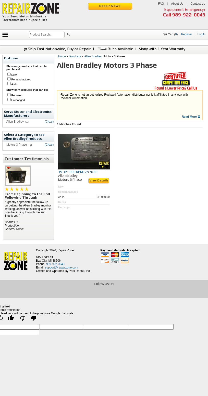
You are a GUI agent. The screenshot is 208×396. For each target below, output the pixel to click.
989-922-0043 (189, 14)
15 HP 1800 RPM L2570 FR (78, 172)
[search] (47, 34)
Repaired (16, 95)
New (14, 74)
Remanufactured (21, 79)
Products (75, 56)
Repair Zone (66, 250)
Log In (201, 34)
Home (62, 56)
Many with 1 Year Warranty (161, 49)
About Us (177, 3)
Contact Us (198, 3)
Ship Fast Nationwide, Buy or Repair (57, 49)
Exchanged (18, 100)
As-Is (14, 84)
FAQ (161, 3)
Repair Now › (110, 6)
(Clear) (49, 121)
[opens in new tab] (68, 294)
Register (186, 34)
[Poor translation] (28, 319)
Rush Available (114, 49)
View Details (98, 180)
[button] (69, 35)
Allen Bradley (93, 56)
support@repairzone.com (61, 267)
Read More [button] (191, 116)
